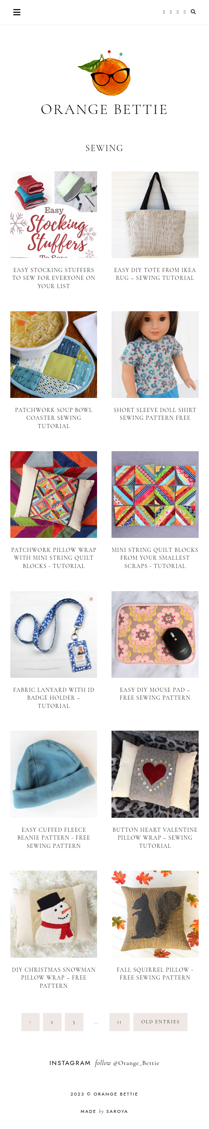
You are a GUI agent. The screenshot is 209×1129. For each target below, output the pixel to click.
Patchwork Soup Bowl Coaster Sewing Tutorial (54, 418)
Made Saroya (104, 1111)
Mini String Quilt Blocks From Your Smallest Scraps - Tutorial (155, 558)
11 (119, 1022)
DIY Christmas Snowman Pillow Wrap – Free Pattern (54, 977)
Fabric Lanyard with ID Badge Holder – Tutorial (54, 698)
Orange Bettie (105, 109)
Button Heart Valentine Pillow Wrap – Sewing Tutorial (155, 838)
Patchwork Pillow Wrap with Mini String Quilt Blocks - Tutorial (54, 558)
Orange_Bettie (138, 1063)
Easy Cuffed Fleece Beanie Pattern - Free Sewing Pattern (53, 838)
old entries (160, 1022)
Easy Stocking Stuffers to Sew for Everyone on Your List (54, 278)
